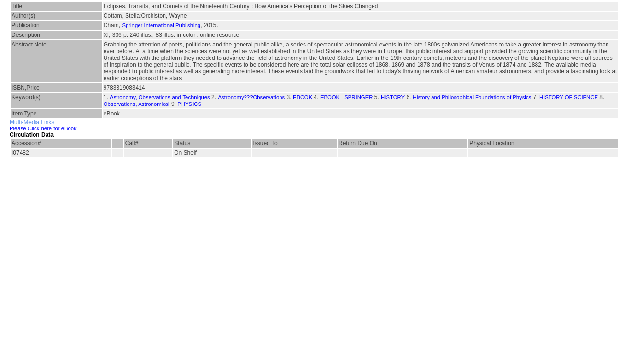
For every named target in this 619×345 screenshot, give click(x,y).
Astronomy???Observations (251, 97)
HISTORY (393, 97)
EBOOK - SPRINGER (346, 97)
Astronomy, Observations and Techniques (160, 97)
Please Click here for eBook (43, 128)
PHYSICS (189, 104)
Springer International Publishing (161, 25)
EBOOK (302, 97)
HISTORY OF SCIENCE (568, 97)
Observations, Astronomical (137, 104)
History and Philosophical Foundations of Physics (472, 97)
